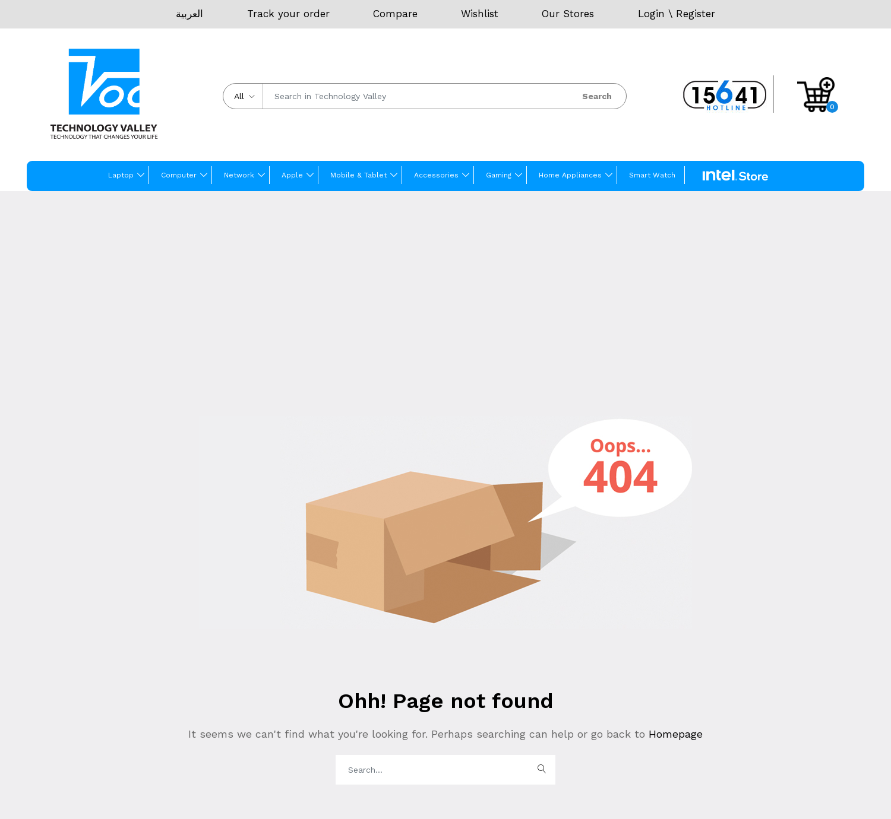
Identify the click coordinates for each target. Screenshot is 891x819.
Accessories (436, 175)
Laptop (121, 175)
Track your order (288, 14)
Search (597, 96)
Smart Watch (652, 175)
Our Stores (568, 14)
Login (651, 14)
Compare (395, 14)
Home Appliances (570, 175)
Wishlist (479, 14)
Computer (179, 175)
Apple (292, 175)
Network (239, 175)
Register (695, 14)
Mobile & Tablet (358, 175)
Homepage (674, 734)
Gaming (498, 175)
